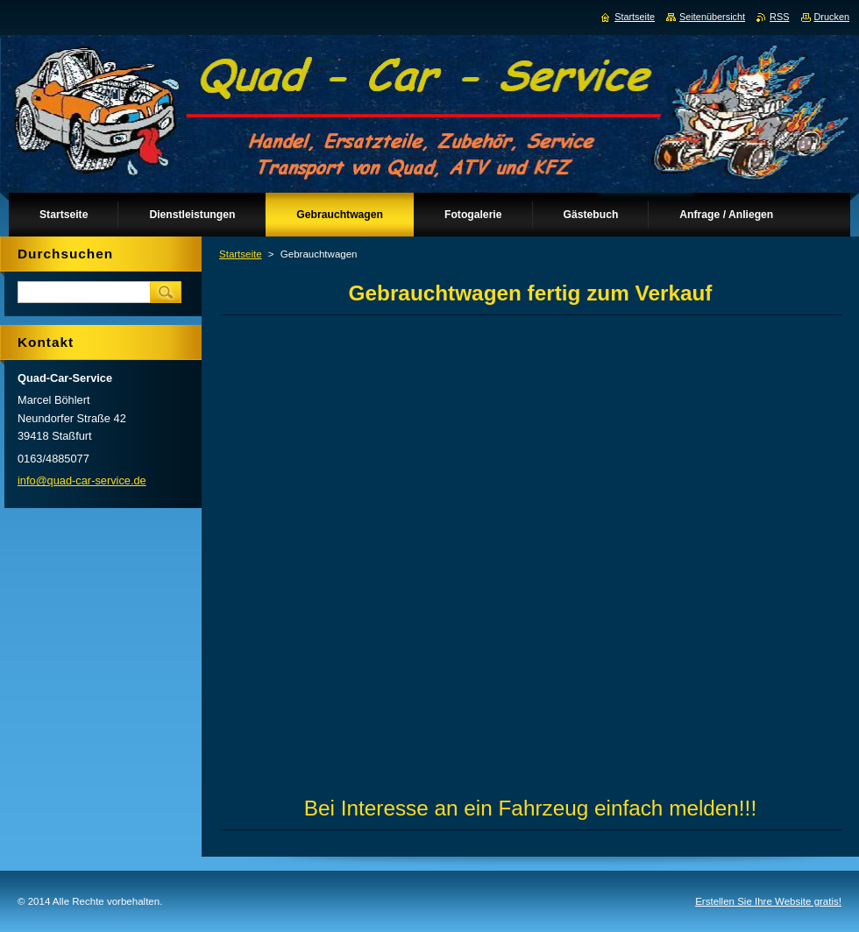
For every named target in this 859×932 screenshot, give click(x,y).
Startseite (240, 254)
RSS (779, 16)
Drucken (832, 16)
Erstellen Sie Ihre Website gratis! (768, 901)
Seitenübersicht (712, 16)
